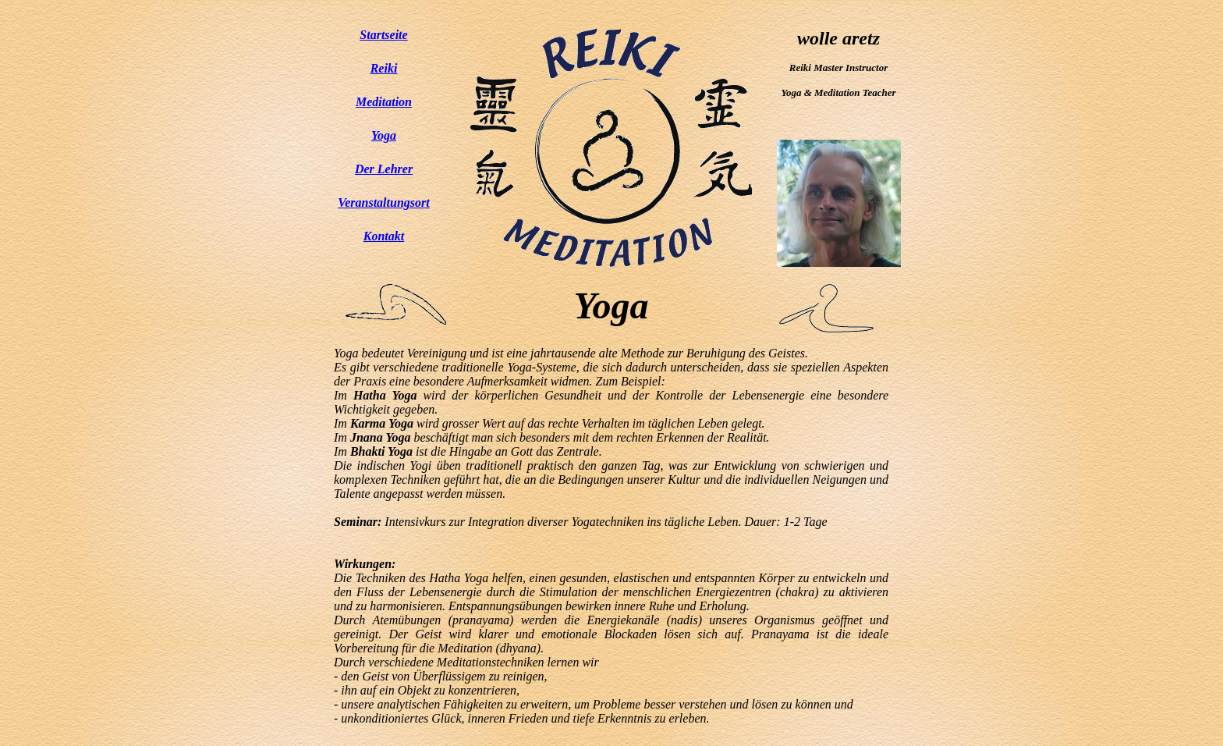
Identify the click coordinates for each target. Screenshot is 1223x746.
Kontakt (383, 236)
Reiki (384, 68)
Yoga (383, 135)
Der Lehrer (384, 169)
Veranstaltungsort (383, 202)
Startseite (383, 34)
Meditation (384, 101)
